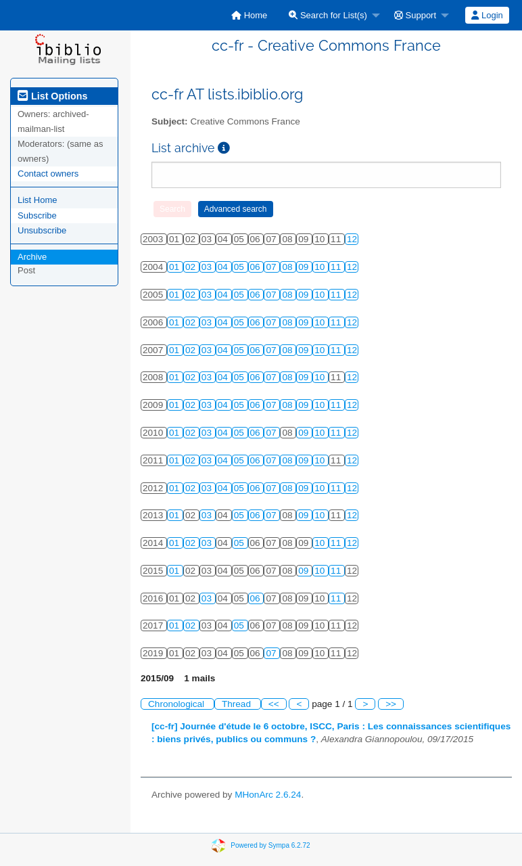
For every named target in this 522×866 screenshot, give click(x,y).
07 (272, 267)
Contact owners (48, 173)
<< (273, 704)
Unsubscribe (42, 230)
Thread (238, 704)
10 (320, 267)
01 (175, 267)
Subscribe (37, 215)
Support (415, 15)
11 (337, 267)
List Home (37, 200)
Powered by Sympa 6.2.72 (270, 845)
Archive (32, 257)
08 (288, 267)
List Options (52, 96)
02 (191, 267)
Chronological (177, 704)
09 (304, 267)
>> (390, 704)
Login (486, 15)
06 (256, 267)
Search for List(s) (328, 15)
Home (249, 15)
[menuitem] (249, 15)
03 (207, 267)
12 (352, 239)
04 (224, 267)
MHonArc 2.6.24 (268, 795)
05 (240, 267)
